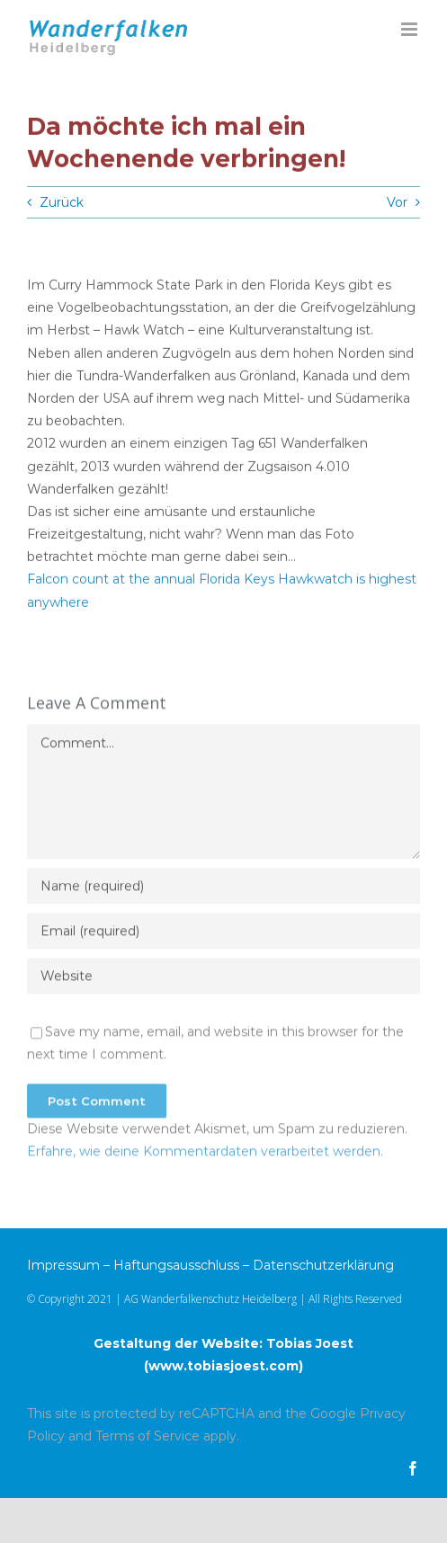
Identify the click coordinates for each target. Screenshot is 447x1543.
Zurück (62, 202)
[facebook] (413, 1468)
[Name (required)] (223, 889)
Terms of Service (147, 1436)
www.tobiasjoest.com (223, 1366)
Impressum (63, 1265)
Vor (397, 202)
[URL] (223, 979)
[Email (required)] (223, 934)
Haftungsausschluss (176, 1265)
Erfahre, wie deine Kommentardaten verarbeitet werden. (205, 1154)
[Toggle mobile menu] (410, 29)
